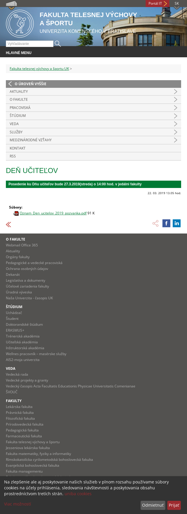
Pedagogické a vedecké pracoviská (34, 262)
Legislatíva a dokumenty (25, 280)
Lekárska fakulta (19, 406)
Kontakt (18, 148)
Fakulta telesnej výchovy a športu (33, 441)
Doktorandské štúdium (24, 324)
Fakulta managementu (24, 471)
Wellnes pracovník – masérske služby (36, 353)
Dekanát (13, 274)
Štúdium (18, 115)
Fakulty (13, 400)
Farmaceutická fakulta (24, 436)
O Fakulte (19, 99)
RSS (13, 156)
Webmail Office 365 (22, 245)
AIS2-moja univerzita (23, 359)
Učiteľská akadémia (22, 342)
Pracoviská (20, 107)
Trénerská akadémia (23, 336)
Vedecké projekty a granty (27, 380)
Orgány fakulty (18, 256)
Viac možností (17, 504)
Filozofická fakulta (20, 418)
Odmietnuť (153, 505)
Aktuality (19, 91)
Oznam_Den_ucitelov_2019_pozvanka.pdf (53, 213)
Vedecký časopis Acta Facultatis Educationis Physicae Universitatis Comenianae (70, 386)
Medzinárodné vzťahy (31, 139)
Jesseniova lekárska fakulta (28, 447)
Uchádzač (14, 312)
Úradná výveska (19, 292)
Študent (12, 318)
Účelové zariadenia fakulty (27, 286)
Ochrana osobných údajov (27, 268)
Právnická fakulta (20, 412)
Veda (14, 123)
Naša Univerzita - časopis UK (29, 297)
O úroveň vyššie (30, 83)
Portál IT (155, 3)
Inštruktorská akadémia (25, 347)
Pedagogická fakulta (22, 430)
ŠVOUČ (12, 391)
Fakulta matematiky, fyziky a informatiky (38, 453)
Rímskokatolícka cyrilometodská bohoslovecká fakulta (49, 459)
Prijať (174, 505)
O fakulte (15, 239)
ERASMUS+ (15, 330)
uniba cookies (78, 493)
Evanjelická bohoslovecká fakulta (32, 465)
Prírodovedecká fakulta (24, 424)
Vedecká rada (17, 374)
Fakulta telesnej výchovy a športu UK (39, 68)
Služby (16, 132)
